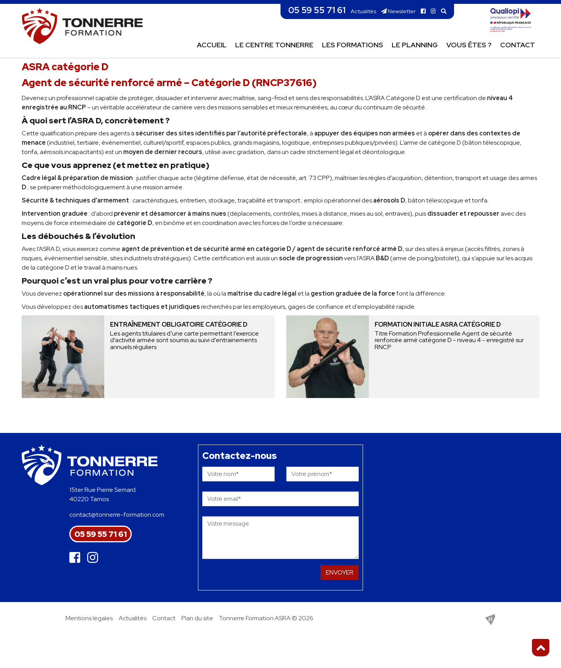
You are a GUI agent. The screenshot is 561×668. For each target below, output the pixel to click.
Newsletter (398, 11)
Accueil (212, 44)
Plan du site (197, 618)
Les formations (352, 44)
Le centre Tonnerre (274, 44)
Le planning (415, 44)
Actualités (363, 11)
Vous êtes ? (469, 44)
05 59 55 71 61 (317, 10)
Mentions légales (89, 618)
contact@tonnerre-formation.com (116, 515)
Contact (517, 44)
